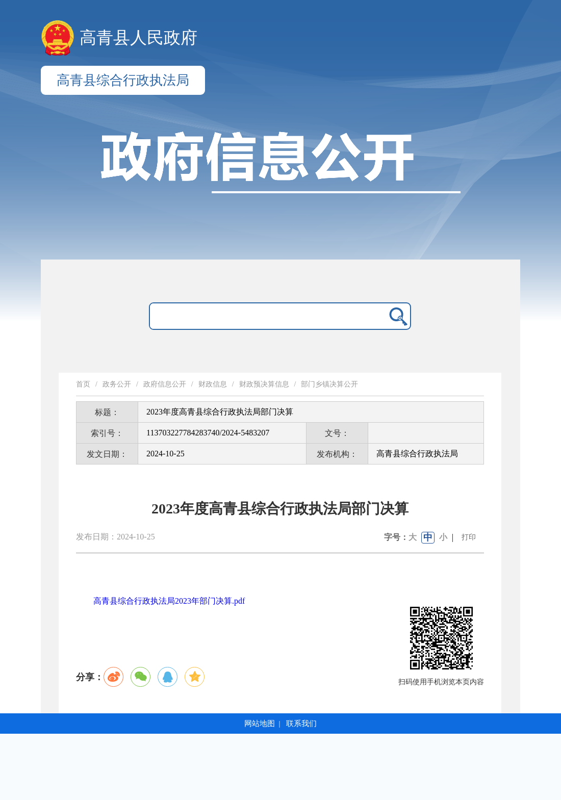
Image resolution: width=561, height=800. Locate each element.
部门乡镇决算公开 (329, 384)
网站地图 (259, 723)
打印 (469, 537)
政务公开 (117, 384)
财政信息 (212, 384)
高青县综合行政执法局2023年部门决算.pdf (169, 601)
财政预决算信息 (264, 384)
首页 (83, 384)
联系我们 (301, 723)
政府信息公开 (164, 384)
